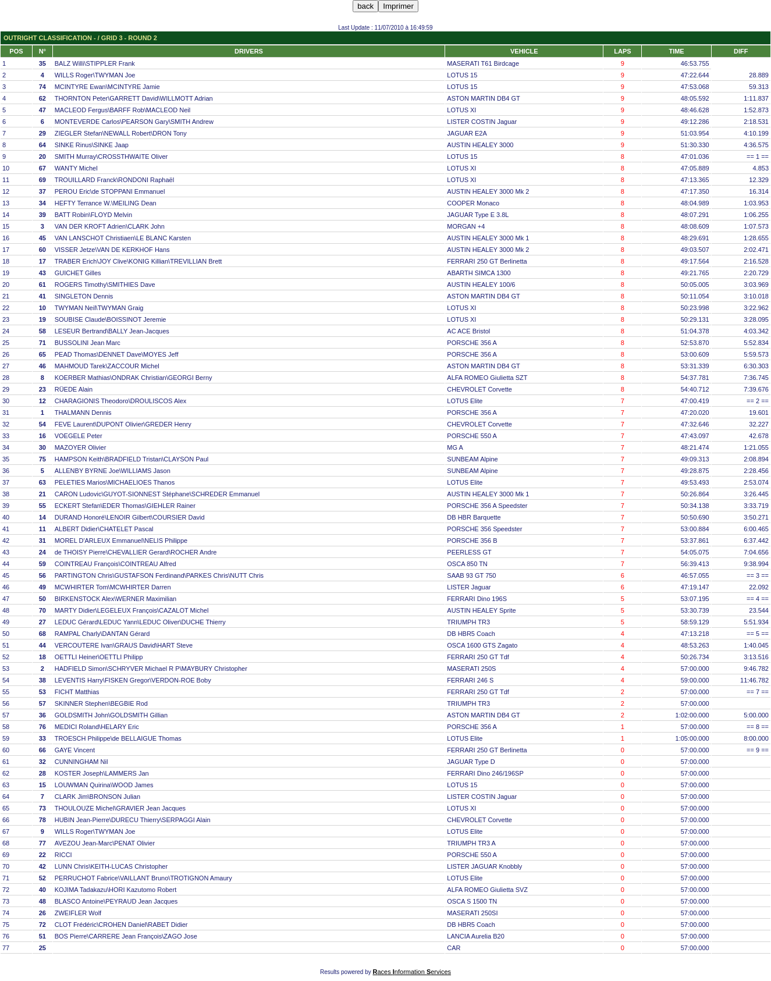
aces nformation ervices (412, 971)
